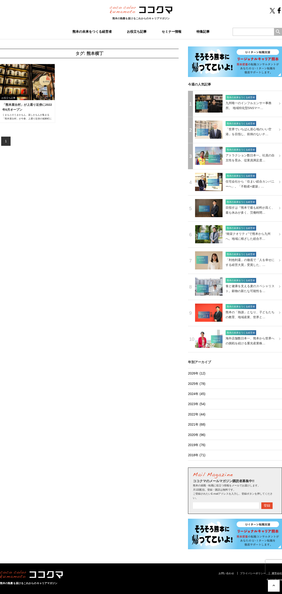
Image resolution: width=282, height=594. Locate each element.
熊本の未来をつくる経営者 (92, 31)
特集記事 (203, 31)
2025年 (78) (196, 384)
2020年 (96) (196, 435)
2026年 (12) (196, 373)
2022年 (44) (196, 414)
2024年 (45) (196, 394)
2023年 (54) (196, 404)
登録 (267, 505)
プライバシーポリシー (253, 573)
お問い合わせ (226, 573)
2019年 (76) (196, 445)
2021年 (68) (196, 424)
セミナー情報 (171, 31)
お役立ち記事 (137, 31)
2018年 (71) (196, 455)
